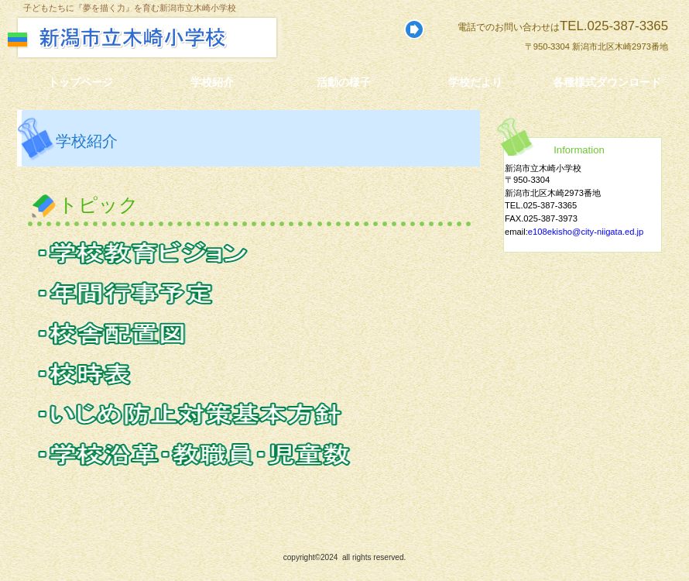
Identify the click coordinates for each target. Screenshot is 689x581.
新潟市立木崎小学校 (176, 37)
